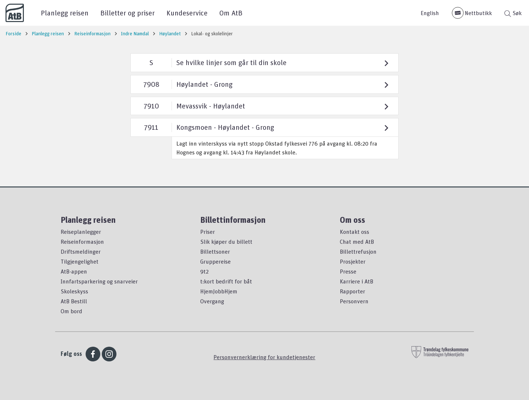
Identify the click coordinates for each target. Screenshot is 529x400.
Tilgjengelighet (79, 261)
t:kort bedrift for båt (226, 281)
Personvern (354, 301)
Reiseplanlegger (81, 231)
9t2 (204, 271)
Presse (348, 271)
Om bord (71, 311)
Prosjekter (353, 261)
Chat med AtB (357, 241)
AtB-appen (74, 271)
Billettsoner (215, 251)
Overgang (212, 301)
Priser (207, 231)
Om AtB (230, 12)
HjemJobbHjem (218, 291)
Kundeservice (187, 12)
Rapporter (352, 291)
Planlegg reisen (65, 12)
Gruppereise (215, 261)
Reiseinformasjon (82, 241)
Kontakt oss (354, 231)
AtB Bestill (74, 301)
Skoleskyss (74, 291)
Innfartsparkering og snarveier (99, 281)
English (430, 13)
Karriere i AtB (356, 281)
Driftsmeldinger (81, 251)
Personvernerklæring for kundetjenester (264, 357)
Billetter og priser (127, 12)
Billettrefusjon (358, 251)
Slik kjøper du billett (226, 241)
